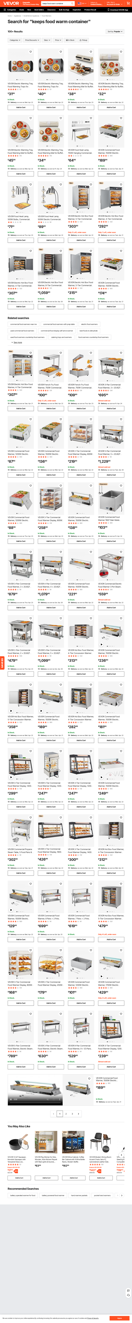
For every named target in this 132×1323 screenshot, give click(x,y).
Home (10, 16)
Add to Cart (20, 107)
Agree (119, 1318)
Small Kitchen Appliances (31, 16)
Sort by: (111, 31)
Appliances (17, 16)
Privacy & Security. (93, 1318)
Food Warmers (46, 16)
